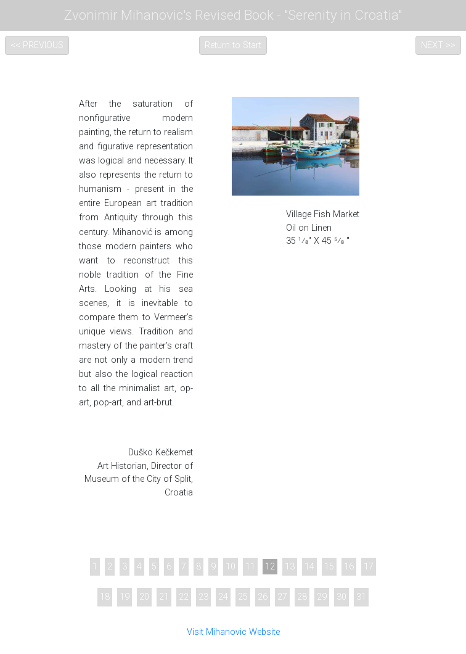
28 (302, 597)
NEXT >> (438, 45)
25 (243, 597)
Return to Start (233, 45)
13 (290, 566)
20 (144, 597)
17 (369, 566)
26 (263, 597)
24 (223, 597)
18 (105, 597)
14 (309, 566)
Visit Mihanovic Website (233, 632)
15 (329, 566)
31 (361, 597)
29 (322, 597)
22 (184, 597)
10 (230, 566)
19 (124, 597)
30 (341, 597)
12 (270, 566)
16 (349, 566)
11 (250, 566)
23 (203, 597)
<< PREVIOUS (36, 45)
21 (164, 597)
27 (282, 597)
